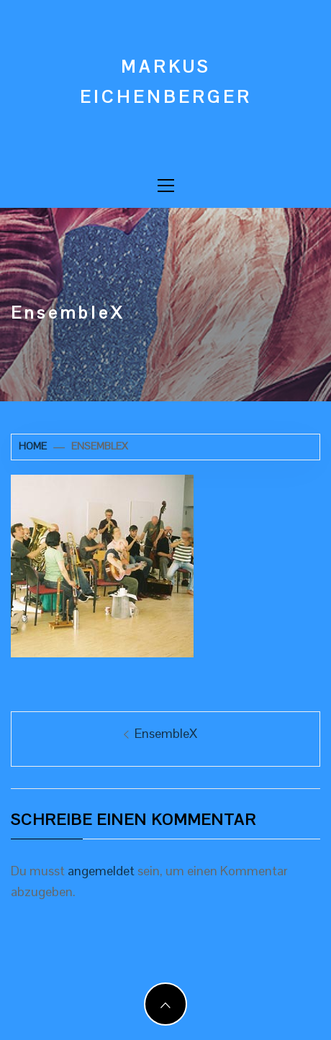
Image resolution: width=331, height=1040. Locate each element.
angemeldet (101, 870)
